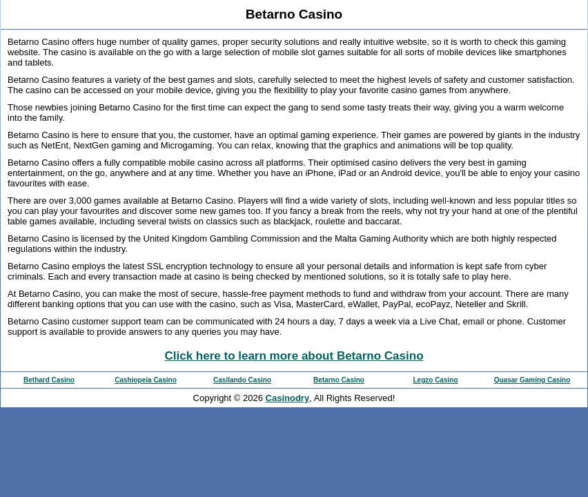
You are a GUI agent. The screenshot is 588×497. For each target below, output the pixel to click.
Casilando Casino (242, 380)
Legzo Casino (435, 380)
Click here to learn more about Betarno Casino (293, 355)
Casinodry (288, 398)
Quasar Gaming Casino (532, 380)
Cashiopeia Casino (145, 380)
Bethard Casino (49, 380)
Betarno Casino (338, 380)
